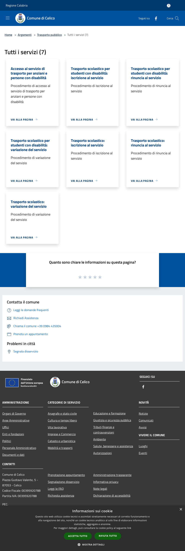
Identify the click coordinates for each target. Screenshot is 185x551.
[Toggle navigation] (7, 18)
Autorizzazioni (102, 453)
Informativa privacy (105, 481)
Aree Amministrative (15, 420)
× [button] (180, 509)
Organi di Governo (14, 413)
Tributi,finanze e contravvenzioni (103, 430)
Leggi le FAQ (56, 488)
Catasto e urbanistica (61, 441)
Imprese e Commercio (62, 434)
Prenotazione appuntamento (66, 475)
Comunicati (146, 420)
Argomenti (25, 34)
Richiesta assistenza (61, 495)
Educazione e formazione (109, 413)
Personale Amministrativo (19, 448)
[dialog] (92, 528)
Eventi (143, 453)
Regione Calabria (17, 5)
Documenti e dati (13, 454)
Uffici (5, 427)
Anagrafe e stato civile (62, 413)
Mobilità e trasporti (60, 448)
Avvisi (143, 427)
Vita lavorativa (57, 427)
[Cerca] (177, 18)
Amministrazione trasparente (112, 475)
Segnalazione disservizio (63, 481)
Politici (6, 441)
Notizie (143, 413)
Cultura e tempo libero (62, 420)
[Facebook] (154, 18)
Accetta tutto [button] (77, 536)
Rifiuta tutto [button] (108, 535)
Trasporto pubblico (49, 34)
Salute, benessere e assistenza (113, 446)
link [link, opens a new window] (129, 528)
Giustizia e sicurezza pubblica (112, 420)
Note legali (100, 488)
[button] (92, 544)
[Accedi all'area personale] (168, 5)
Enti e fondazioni (13, 434)
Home (8, 34)
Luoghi (143, 446)
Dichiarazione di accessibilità (111, 495)
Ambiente (99, 439)
